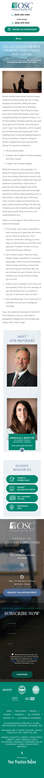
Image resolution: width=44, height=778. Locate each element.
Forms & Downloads (23, 479)
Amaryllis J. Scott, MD (22, 442)
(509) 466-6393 (22, 15)
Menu (21, 39)
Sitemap (7, 714)
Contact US (22, 541)
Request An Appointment (24, 29)
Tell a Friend (33, 714)
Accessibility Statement (29, 718)
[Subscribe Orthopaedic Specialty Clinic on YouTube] (28, 753)
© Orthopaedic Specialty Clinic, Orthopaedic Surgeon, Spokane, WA (22, 724)
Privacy (33, 711)
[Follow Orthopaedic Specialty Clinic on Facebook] (15, 753)
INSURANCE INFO (22, 507)
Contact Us (8, 718)
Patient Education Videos (26, 488)
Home (8, 711)
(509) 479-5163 (22, 23)
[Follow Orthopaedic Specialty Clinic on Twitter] (22, 753)
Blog (24, 60)
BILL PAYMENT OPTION (23, 498)
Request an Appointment (22, 592)
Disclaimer (20, 711)
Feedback (19, 714)
